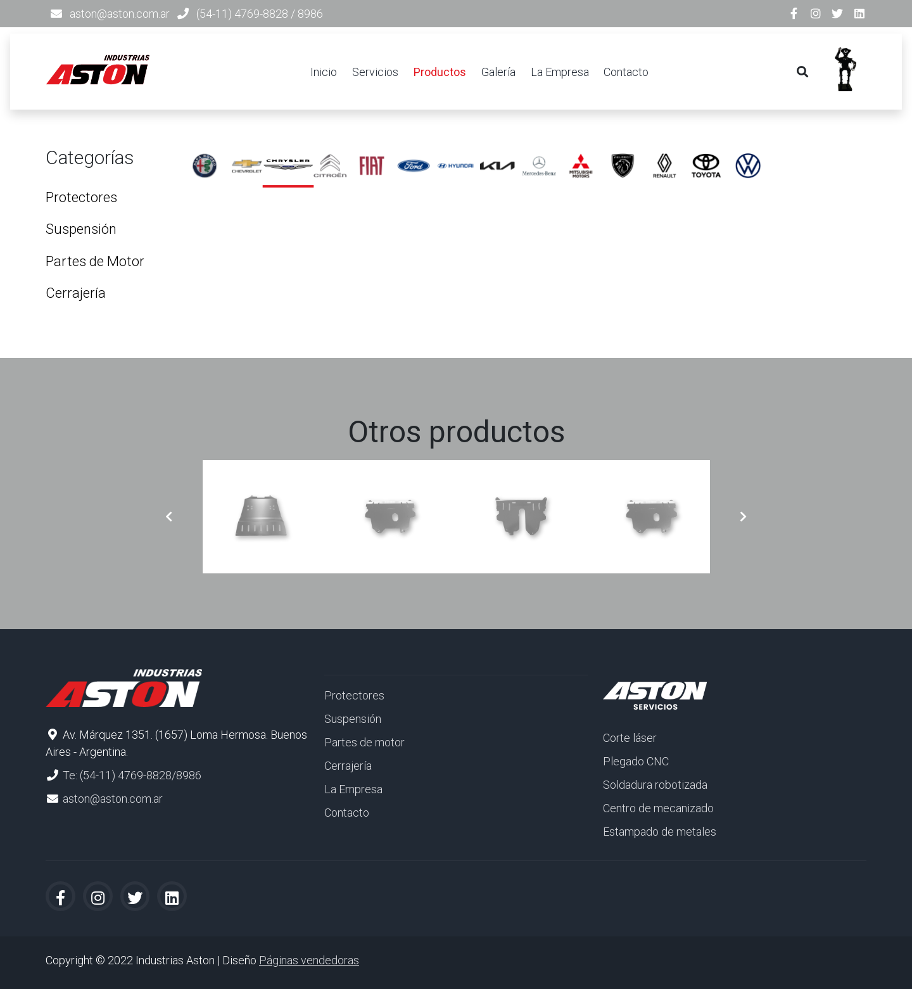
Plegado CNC (636, 761)
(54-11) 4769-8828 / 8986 (259, 13)
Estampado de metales (659, 831)
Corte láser (630, 737)
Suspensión (81, 229)
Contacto (626, 72)
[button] (168, 516)
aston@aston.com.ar (120, 13)
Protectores (81, 197)
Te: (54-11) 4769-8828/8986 (132, 775)
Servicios (375, 72)
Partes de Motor (95, 261)
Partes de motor (364, 742)
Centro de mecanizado (658, 808)
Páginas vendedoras (309, 960)
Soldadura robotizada (655, 784)
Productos (440, 72)
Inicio (323, 72)
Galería (498, 72)
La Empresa (560, 72)
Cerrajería (76, 293)
